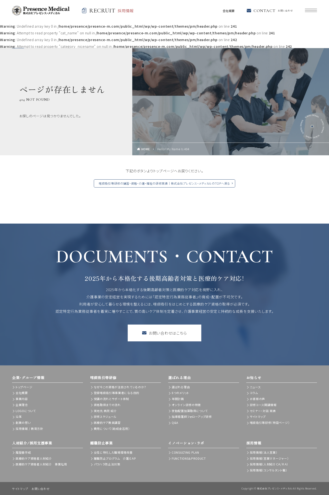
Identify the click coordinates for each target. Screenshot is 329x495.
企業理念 (22, 405)
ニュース (255, 387)
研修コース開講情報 (263, 405)
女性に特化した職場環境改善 (113, 452)
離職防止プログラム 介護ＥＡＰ (115, 458)
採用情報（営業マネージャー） (269, 458)
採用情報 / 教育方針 (29, 428)
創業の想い (23, 422)
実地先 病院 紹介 (105, 411)
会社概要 (227, 10)
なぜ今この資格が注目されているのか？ (120, 387)
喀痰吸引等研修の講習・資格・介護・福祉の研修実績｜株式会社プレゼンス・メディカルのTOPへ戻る (164, 183)
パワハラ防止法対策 (107, 464)
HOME (145, 149)
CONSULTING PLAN (185, 452)
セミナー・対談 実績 (263, 411)
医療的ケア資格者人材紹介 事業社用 (41, 464)
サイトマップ (258, 416)
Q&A (175, 422)
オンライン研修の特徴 (186, 405)
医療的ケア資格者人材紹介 (34, 458)
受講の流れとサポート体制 (111, 399)
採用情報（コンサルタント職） (268, 470)
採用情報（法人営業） (264, 452)
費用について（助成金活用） (112, 428)
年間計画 (178, 399)
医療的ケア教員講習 (107, 422)
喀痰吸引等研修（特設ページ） (270, 422)
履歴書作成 (23, 452)
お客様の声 (257, 399)
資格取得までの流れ (107, 405)
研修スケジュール (105, 416)
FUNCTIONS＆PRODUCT (189, 458)
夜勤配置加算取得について (190, 411)
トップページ (24, 387)
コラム (254, 393)
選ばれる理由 (181, 387)
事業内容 (22, 399)
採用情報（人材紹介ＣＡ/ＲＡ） (269, 464)
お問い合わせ (41, 489)
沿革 (19, 416)
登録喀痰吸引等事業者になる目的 (116, 393)
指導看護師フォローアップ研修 (192, 416)
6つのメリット (180, 393)
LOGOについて (26, 411)
